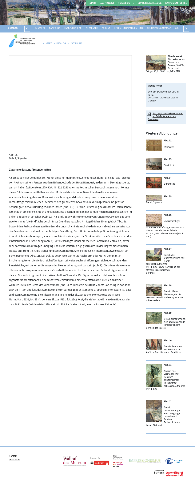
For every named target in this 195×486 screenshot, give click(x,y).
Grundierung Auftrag (159, 28)
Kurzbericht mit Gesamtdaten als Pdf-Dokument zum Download (165, 117)
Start (93, 3)
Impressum (14, 460)
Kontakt (13, 456)
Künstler (40, 28)
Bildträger (92, 28)
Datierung (54, 28)
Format (106, 28)
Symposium (171, 3)
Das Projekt (107, 3)
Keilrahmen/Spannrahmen (128, 28)
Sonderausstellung (149, 3)
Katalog (13, 28)
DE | (182, 3)
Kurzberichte (126, 3)
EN (185, 3)
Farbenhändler (73, 28)
